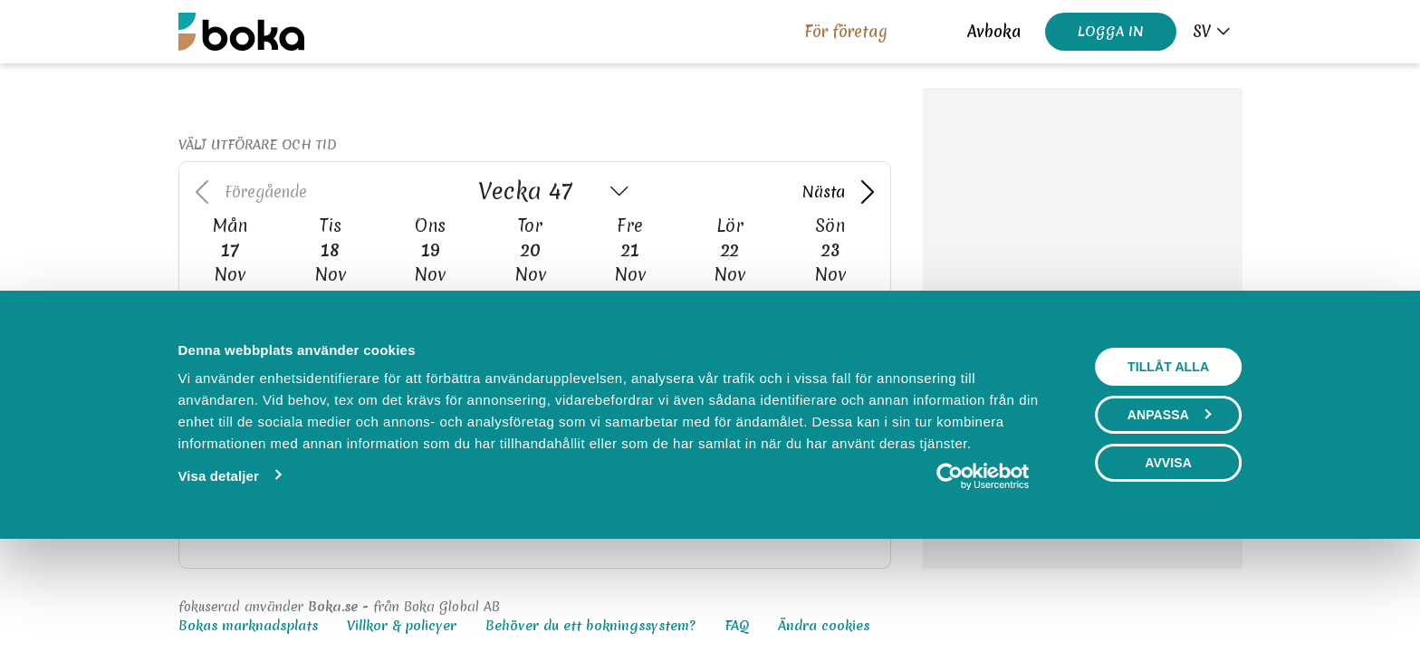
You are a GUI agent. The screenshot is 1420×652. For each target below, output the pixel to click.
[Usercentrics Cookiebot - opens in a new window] (983, 573)
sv (1202, 31)
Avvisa (1168, 559)
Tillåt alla (1168, 463)
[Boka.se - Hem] (241, 31)
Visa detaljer (218, 572)
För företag (846, 31)
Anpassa (1169, 511)
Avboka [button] (994, 31)
